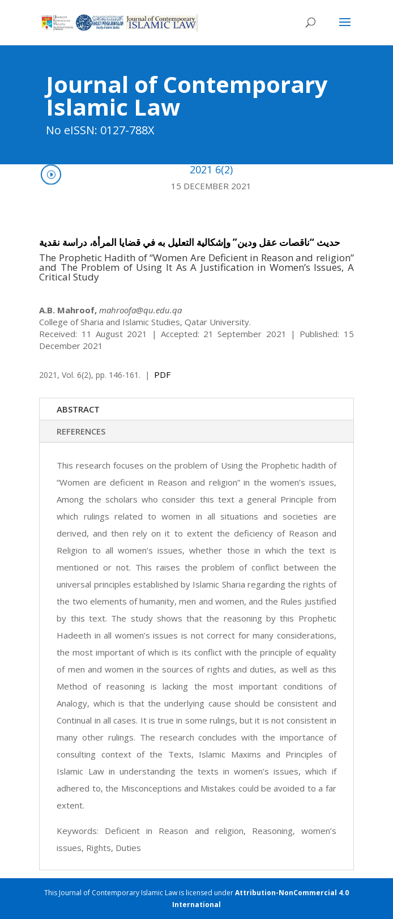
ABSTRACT (78, 409)
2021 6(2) (211, 169)
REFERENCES (81, 431)
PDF (162, 374)
